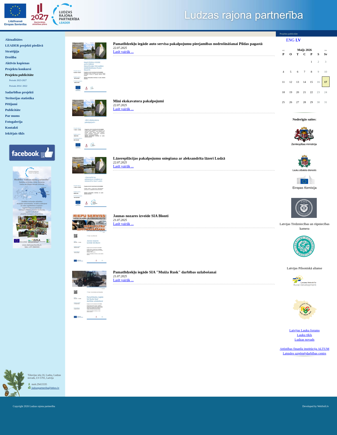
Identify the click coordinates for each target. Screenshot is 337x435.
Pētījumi (11, 104)
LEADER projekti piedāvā (24, 45)
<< (283, 50)
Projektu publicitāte (19, 75)
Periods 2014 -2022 (18, 86)
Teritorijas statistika (19, 98)
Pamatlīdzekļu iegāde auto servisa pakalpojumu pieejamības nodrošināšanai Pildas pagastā (188, 44)
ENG (290, 40)
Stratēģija (12, 51)
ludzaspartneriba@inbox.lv (45, 387)
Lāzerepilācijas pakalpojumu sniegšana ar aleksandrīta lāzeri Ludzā (169, 158)
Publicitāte (12, 110)
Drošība (10, 57)
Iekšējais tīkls (14, 133)
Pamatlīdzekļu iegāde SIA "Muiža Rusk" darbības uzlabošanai (164, 272)
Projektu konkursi (18, 69)
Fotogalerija (14, 122)
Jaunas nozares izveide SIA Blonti (140, 216)
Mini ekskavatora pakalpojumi (138, 101)
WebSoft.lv (323, 406)
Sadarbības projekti (19, 92)
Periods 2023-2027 (18, 80)
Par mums (12, 116)
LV (298, 40)
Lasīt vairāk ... (123, 52)
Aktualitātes (14, 39)
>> (325, 50)
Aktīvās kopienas (17, 63)
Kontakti (11, 127)
